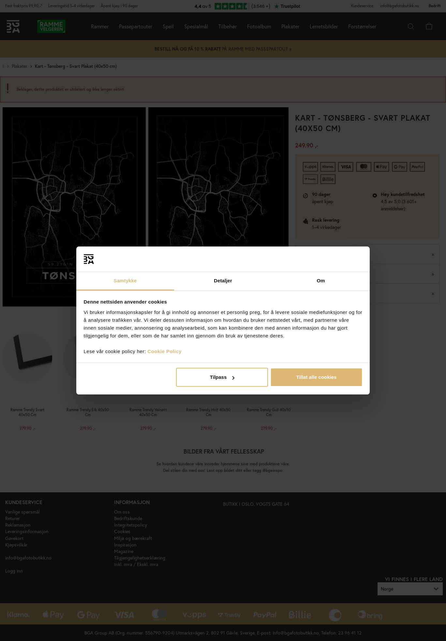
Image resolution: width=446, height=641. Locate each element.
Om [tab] (321, 280)
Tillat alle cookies (316, 377)
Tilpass (222, 377)
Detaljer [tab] (223, 280)
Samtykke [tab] (125, 280)
